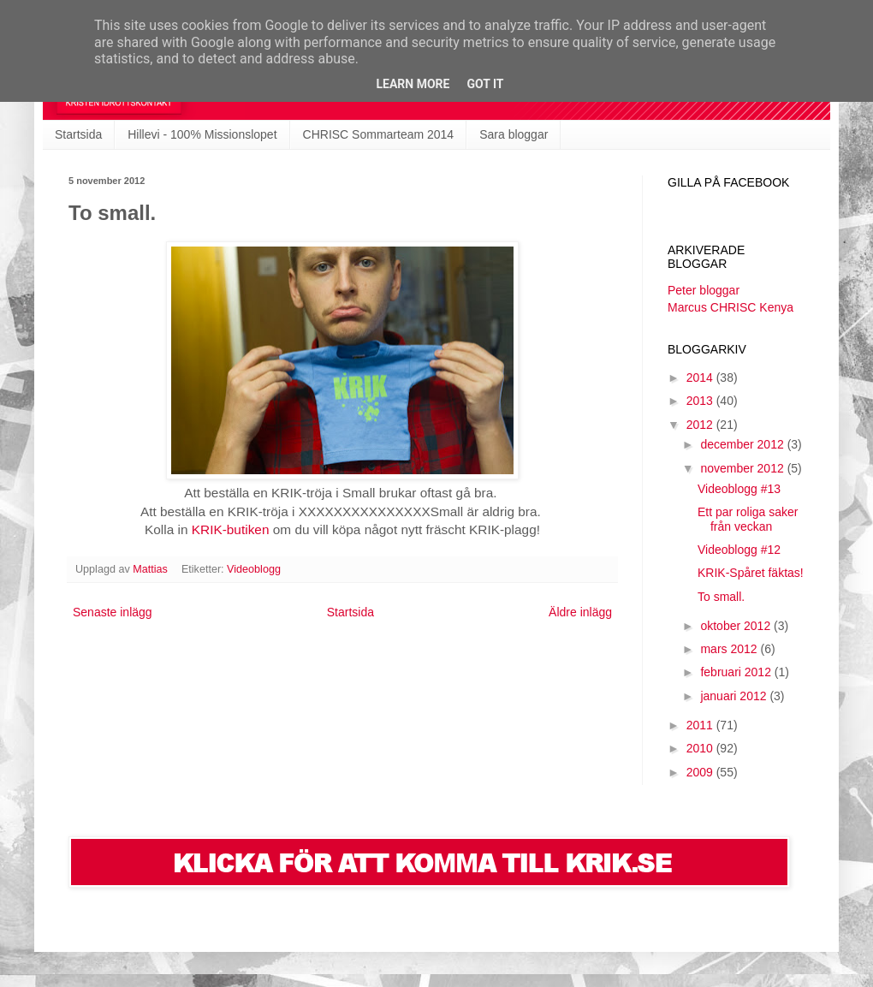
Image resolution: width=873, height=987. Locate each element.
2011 (701, 725)
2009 (701, 772)
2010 (701, 748)
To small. (721, 596)
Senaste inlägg (112, 612)
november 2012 (743, 468)
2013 (701, 400)
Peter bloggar (703, 290)
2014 (701, 377)
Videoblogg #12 (739, 549)
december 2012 (743, 444)
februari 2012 (737, 672)
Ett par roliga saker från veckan (748, 519)
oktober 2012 (737, 626)
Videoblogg (254, 569)
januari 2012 (734, 696)
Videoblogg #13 (739, 489)
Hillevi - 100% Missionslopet (202, 134)
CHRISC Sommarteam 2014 (378, 134)
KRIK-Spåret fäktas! (751, 573)
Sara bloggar (513, 134)
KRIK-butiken (231, 529)
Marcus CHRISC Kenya (730, 307)
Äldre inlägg (580, 612)
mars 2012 (730, 649)
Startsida (78, 134)
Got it (484, 84)
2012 (701, 424)
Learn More (412, 84)
